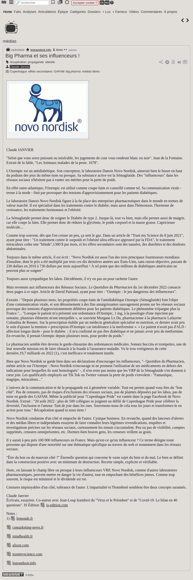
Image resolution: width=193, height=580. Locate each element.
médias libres (91, 71)
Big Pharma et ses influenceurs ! (42, 56)
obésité (50, 62)
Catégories (78, 12)
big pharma (73, 71)
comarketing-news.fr (28, 527)
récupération (18, 62)
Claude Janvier (20, 66)
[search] (32, 2)
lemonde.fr (24, 518)
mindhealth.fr (22, 536)
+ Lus (106, 12)
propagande (36, 62)
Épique (63, 12)
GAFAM (59, 71)
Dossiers (94, 12)
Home (7, 12)
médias (9, 41)
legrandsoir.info (40, 50)
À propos (170, 12)
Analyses (29, 12)
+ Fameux (119, 12)
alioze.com (20, 545)
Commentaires (151, 12)
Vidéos (134, 12)
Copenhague (18, 71)
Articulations (47, 12)
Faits (17, 12)
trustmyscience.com (27, 554)
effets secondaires (40, 71)
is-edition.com (57, 505)
